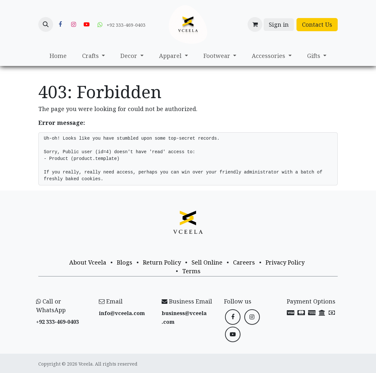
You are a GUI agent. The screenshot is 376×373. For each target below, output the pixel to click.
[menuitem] (58, 56)
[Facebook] (60, 24)
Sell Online (207, 262)
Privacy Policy (285, 262)
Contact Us (317, 24)
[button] (45, 24)
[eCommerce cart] (255, 24)
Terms (191, 271)
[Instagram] (73, 24)
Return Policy (162, 262)
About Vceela (87, 262)
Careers (244, 262)
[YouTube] (86, 24)
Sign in (279, 24)
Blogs (124, 262)
